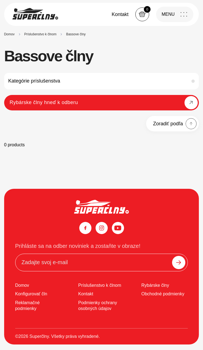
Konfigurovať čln (31, 293)
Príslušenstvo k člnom (40, 34)
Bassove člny (76, 34)
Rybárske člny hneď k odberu (44, 102)
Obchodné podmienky (162, 293)
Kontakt (120, 14)
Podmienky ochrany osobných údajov (97, 305)
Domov (9, 34)
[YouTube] (118, 228)
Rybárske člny (155, 285)
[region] (101, 33)
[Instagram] (102, 228)
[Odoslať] (178, 262)
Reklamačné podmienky (27, 305)
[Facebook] (85, 228)
